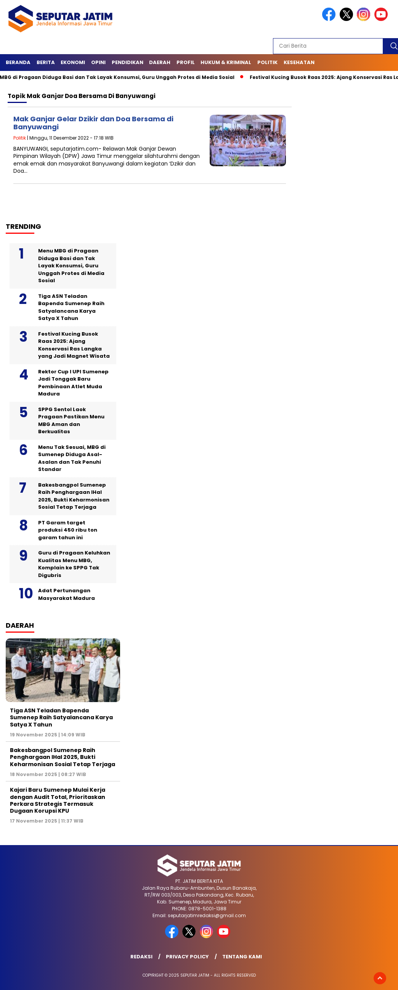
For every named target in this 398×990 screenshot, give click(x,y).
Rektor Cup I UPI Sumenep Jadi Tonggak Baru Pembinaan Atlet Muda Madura (73, 383)
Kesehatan (299, 62)
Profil (186, 62)
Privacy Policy (187, 956)
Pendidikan (127, 62)
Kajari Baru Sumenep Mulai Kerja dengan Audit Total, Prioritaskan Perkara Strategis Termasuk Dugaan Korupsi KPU (57, 800)
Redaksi (141, 956)
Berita (46, 62)
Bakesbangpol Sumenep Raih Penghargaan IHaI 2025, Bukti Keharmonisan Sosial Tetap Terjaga (73, 496)
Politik (267, 62)
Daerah (159, 62)
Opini (98, 62)
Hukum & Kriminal (226, 62)
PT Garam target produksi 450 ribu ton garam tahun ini (67, 530)
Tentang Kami (242, 956)
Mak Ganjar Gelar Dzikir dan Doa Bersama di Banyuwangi (93, 123)
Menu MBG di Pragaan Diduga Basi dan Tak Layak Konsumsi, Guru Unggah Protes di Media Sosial (71, 265)
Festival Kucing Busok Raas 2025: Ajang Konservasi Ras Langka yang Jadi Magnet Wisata (74, 345)
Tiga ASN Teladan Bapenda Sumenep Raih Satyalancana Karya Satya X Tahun (71, 307)
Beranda (18, 62)
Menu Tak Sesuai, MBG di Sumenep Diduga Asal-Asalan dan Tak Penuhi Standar (72, 458)
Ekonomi (73, 62)
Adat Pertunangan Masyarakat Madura (66, 594)
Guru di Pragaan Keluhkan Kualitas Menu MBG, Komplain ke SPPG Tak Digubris (74, 564)
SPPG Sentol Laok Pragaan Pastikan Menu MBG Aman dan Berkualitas (71, 421)
